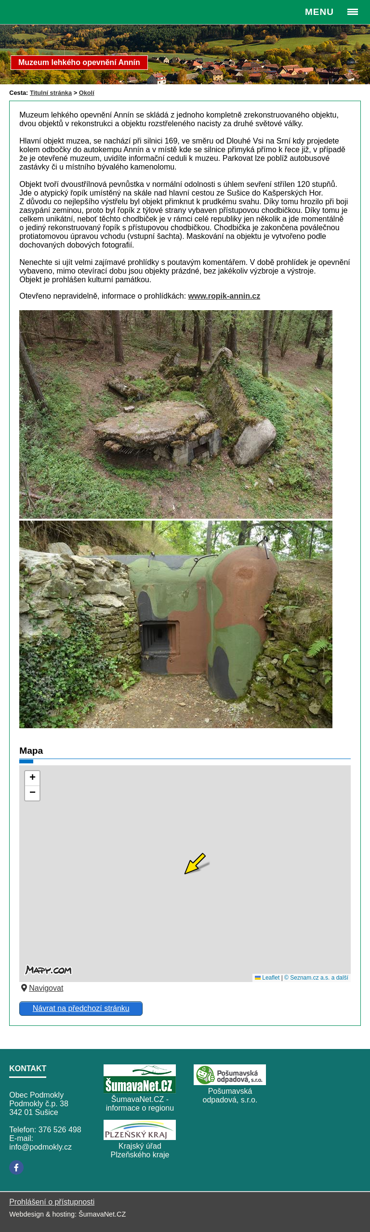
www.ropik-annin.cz (224, 296)
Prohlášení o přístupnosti (51, 1202)
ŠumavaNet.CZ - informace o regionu (140, 1103)
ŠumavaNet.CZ (102, 1214)
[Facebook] (16, 1167)
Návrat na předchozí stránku (81, 1008)
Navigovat (41, 988)
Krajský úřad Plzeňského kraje (140, 1150)
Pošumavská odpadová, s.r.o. (230, 1095)
